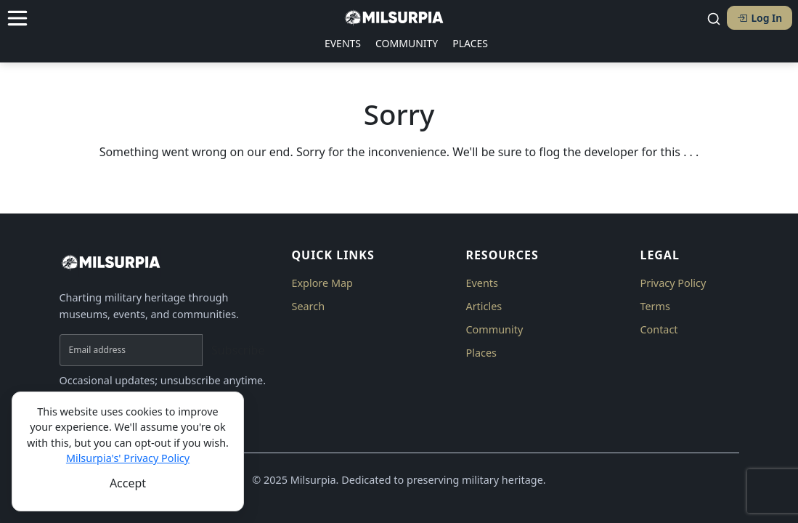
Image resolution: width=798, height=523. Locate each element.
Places (480, 353)
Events (481, 283)
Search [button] (308, 306)
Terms (654, 306)
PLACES (470, 43)
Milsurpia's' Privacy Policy (128, 458)
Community (494, 329)
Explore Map (321, 283)
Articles (483, 306)
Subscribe (237, 350)
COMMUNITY (406, 43)
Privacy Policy (673, 283)
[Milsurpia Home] (167, 262)
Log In (759, 18)
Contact (658, 329)
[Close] (127, 482)
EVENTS (343, 43)
